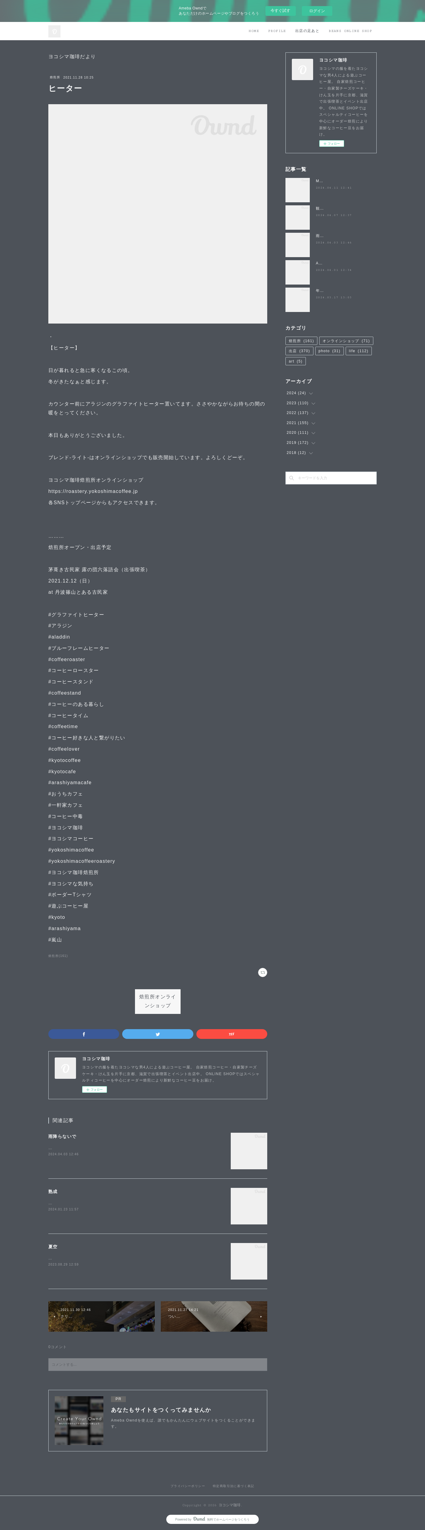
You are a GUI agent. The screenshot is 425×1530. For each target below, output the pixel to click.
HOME (254, 31)
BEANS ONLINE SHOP (350, 31)
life (358, 351)
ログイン (317, 11)
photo (329, 351)
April (320, 263)
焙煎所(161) (58, 956)
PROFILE (277, 31)
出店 (299, 351)
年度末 (322, 291)
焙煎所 (55, 77)
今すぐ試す (280, 10)
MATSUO (325, 181)
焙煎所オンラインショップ (157, 1001)
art (295, 361)
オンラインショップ (346, 341)
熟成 (53, 1191)
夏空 (53, 1246)
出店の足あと (307, 31)
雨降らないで (62, 1136)
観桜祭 (322, 208)
